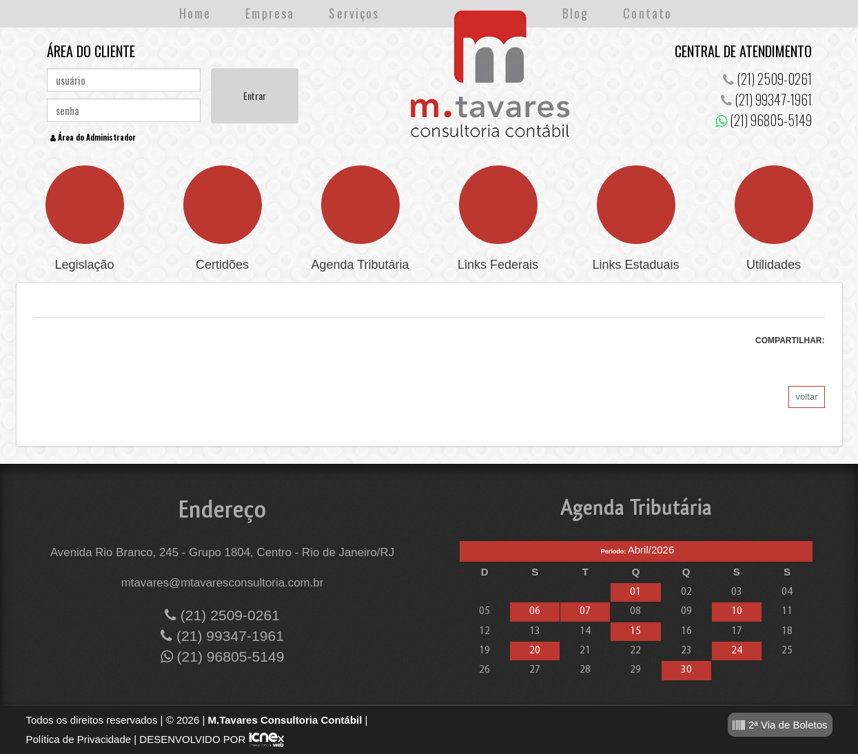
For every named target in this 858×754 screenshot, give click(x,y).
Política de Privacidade (79, 739)
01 (635, 592)
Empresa (269, 13)
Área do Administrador (93, 137)
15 (635, 631)
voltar (806, 396)
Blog (575, 13)
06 (534, 612)
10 (736, 612)
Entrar (254, 95)
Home (195, 13)
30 (686, 670)
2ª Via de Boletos (780, 725)
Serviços (354, 13)
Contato (647, 13)
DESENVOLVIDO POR (192, 739)
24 (736, 651)
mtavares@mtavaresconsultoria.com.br (222, 582)
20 (534, 651)
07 (585, 612)
